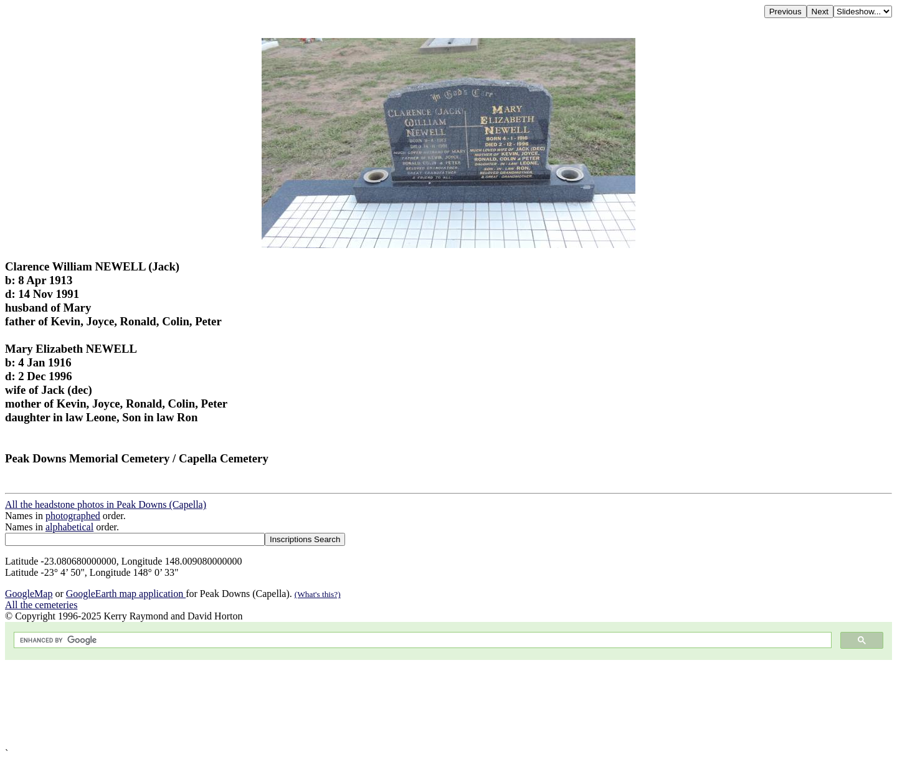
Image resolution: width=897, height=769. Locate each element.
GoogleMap (28, 593)
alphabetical (69, 527)
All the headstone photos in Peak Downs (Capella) (105, 504)
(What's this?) (318, 594)
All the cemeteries (41, 604)
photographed (72, 515)
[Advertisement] (378, 704)
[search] (421, 640)
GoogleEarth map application (126, 593)
